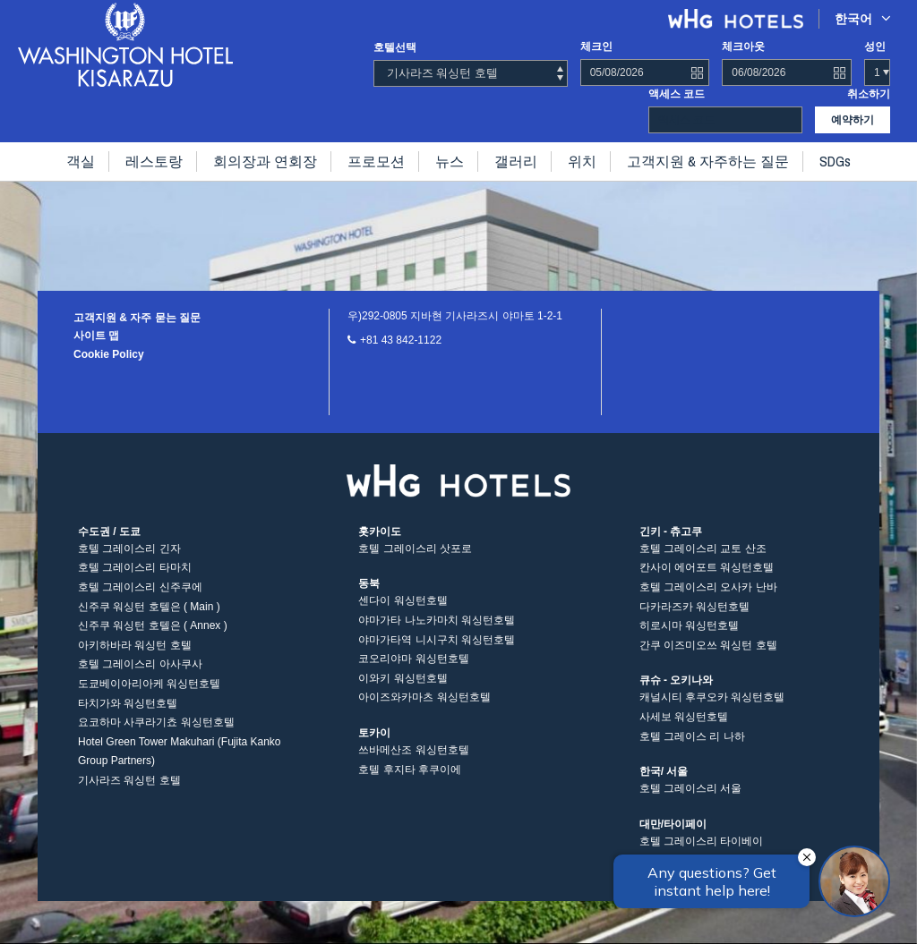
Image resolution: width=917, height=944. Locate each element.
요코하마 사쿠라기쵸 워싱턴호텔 (156, 722)
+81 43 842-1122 (400, 340)
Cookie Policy (108, 354)
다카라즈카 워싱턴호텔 (694, 606)
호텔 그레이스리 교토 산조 (703, 548)
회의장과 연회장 (265, 161)
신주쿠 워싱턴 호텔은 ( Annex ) (152, 625)
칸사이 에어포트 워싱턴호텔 (707, 567)
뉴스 (449, 161)
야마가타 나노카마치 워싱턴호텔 (436, 620)
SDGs (835, 161)
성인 (875, 46)
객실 (80, 161)
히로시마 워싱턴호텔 (689, 625)
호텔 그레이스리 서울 (690, 788)
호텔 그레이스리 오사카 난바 (708, 587)
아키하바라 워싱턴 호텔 (135, 645)
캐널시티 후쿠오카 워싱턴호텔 (712, 697)
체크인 (596, 46)
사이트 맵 (96, 335)
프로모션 (376, 161)
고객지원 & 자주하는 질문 (708, 161)
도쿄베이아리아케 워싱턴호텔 (149, 683)
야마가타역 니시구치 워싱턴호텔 (436, 640)
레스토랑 (154, 161)
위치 (582, 161)
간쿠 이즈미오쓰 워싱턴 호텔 (708, 645)
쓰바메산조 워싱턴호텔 (413, 750)
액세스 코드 (676, 94)
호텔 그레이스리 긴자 (129, 548)
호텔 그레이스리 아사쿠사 (140, 664)
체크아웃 (743, 46)
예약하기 (852, 120)
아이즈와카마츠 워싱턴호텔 (424, 697)
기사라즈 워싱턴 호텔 (129, 780)
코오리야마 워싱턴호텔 (413, 658)
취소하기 (868, 94)
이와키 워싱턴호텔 (402, 678)
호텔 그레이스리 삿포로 (415, 548)
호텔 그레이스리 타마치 (135, 567)
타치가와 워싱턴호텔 (127, 703)
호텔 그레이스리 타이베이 (701, 841)
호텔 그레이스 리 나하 (692, 736)
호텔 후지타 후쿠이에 (409, 769)
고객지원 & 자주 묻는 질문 (137, 317)
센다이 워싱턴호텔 (402, 600)
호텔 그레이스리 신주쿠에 (140, 587)
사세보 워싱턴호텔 (683, 716)
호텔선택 (394, 47)
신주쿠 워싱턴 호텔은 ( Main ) (149, 606)
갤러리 (515, 161)
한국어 (863, 18)
